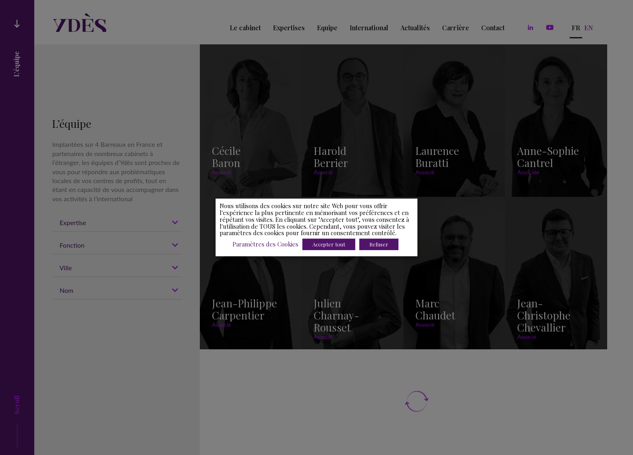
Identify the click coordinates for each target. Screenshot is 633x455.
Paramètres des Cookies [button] (265, 244)
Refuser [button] (378, 244)
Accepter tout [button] (328, 244)
